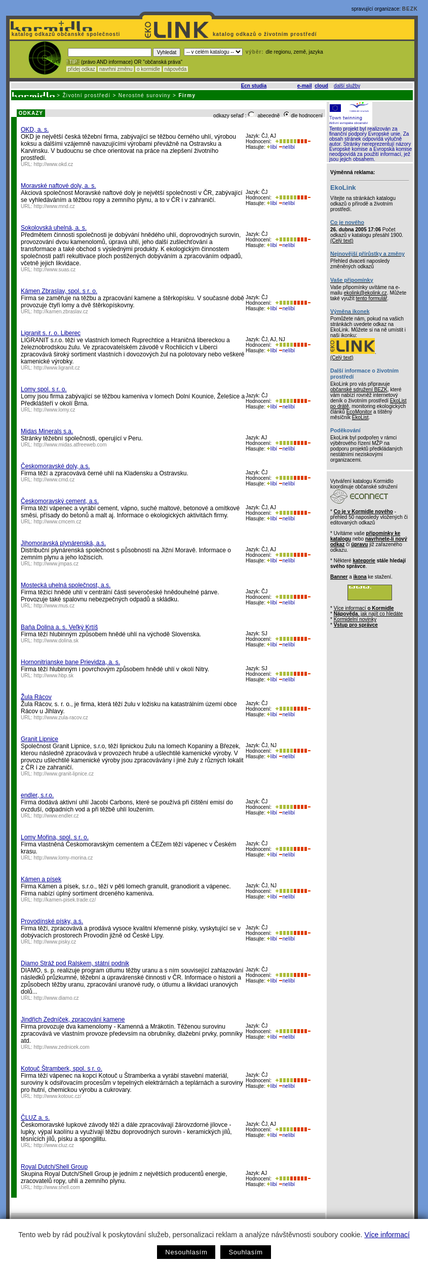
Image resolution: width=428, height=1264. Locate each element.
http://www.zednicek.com (62, 1047)
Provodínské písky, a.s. (52, 921)
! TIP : (73, 62)
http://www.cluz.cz (54, 1145)
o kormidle (148, 69)
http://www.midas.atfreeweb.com (70, 444)
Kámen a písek (41, 879)
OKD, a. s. (35, 129)
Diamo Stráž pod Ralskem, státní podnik (75, 963)
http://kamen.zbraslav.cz (61, 311)
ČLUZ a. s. (35, 1117)
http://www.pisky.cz (55, 942)
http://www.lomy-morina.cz (63, 858)
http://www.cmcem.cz (58, 521)
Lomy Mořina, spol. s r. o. (55, 837)
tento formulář (371, 298)
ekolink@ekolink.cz (365, 293)
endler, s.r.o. (37, 795)
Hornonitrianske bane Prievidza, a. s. (70, 662)
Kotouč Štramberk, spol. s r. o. (61, 1068)
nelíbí (287, 147)
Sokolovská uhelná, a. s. (54, 227)
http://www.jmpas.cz (56, 563)
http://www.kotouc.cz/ (58, 1096)
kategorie (364, 560)
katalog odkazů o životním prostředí (266, 34)
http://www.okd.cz (53, 164)
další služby (347, 86)
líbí (272, 147)
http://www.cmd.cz (54, 479)
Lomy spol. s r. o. (44, 389)
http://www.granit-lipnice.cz (64, 774)
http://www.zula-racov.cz (61, 717)
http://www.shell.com (57, 1187)
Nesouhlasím (186, 1252)
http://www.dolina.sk (56, 640)
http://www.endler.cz (56, 816)
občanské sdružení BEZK (358, 389)
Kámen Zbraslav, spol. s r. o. (59, 291)
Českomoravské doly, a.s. (55, 466)
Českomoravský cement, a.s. (60, 501)
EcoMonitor (359, 412)
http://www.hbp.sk (53, 675)
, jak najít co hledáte (368, 614)
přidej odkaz (81, 69)
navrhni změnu (116, 69)
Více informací (386, 1235)
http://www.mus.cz (54, 605)
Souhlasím (245, 1252)
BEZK (410, 9)
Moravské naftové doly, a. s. (58, 185)
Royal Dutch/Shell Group (54, 1166)
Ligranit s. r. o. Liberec (51, 333)
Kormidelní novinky (355, 619)
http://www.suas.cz (55, 269)
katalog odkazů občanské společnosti (65, 34)
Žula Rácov (36, 697)
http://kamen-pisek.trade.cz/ (65, 900)
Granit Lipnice (39, 739)
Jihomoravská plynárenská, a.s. (63, 543)
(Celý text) (342, 240)
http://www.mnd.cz (54, 206)
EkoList (360, 417)
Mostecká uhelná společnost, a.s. (65, 585)
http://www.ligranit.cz (57, 368)
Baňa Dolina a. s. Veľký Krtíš (59, 627)
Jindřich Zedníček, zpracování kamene (73, 1019)
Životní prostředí (86, 95)
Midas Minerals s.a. (47, 431)
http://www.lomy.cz (54, 410)
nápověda (175, 69)
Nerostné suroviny (145, 95)
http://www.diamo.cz (56, 998)
